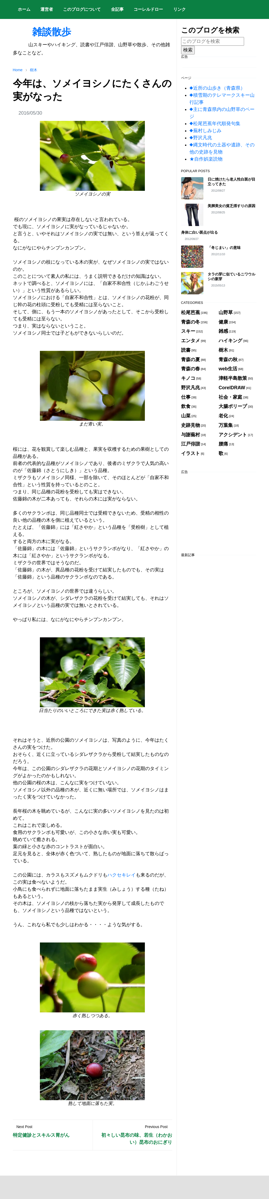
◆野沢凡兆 (200, 137)
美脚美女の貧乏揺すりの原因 (231, 206)
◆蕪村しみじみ (205, 130)
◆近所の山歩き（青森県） (217, 88)
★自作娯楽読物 (206, 159)
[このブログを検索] (212, 41)
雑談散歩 (42, 31)
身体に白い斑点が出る (199, 232)
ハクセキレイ (121, 875)
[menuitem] (24, 9)
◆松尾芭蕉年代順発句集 (214, 123)
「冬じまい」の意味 (224, 247)
